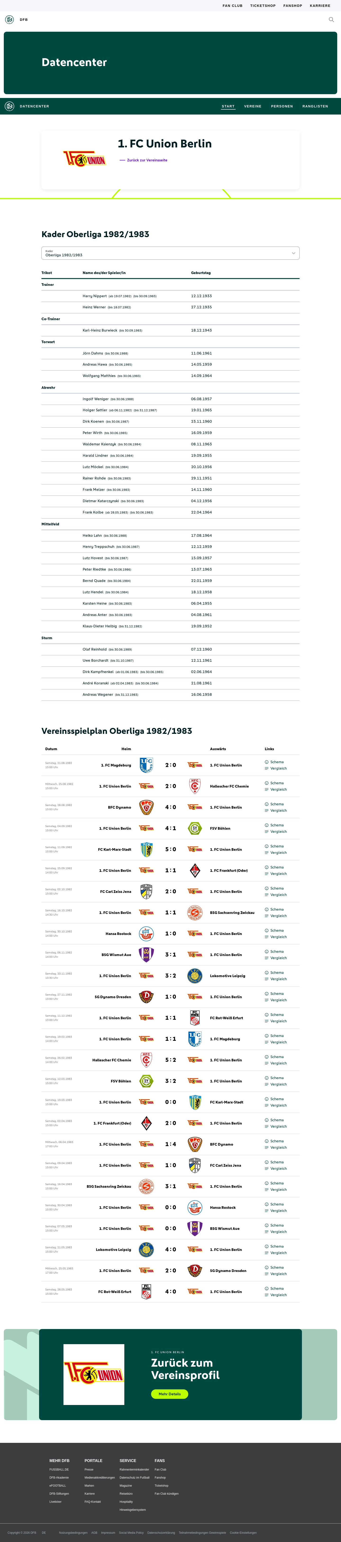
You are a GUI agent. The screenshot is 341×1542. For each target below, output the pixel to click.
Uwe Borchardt (95, 660)
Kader (49, 251)
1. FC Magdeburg (116, 765)
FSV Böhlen (220, 828)
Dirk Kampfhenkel (98, 672)
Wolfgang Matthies (99, 376)
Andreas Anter (95, 615)
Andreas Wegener (98, 694)
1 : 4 (170, 1144)
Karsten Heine (95, 603)
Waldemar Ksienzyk (99, 444)
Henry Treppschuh (98, 547)
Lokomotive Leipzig (227, 976)
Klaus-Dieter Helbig (100, 626)
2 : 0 (170, 765)
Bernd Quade (94, 581)
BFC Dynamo (119, 807)
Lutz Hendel (93, 592)
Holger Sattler (95, 410)
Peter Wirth (92, 433)
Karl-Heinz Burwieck (100, 330)
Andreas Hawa (95, 364)
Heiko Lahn (92, 535)
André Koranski (96, 683)
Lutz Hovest (93, 558)
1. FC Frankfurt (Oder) (229, 871)
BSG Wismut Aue (116, 955)
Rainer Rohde (94, 478)
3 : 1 (170, 955)
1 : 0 (170, 934)
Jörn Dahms (93, 353)
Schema (274, 762)
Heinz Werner (94, 307)
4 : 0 (170, 807)
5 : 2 (170, 1060)
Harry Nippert (95, 296)
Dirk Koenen (93, 421)
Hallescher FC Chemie (229, 786)
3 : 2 (170, 976)
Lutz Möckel (93, 467)
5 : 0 (170, 849)
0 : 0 (170, 1102)
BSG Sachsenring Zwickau (232, 913)
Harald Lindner (95, 455)
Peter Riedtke (94, 569)
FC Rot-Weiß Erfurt (226, 1018)
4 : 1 (170, 828)
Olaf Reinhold (95, 649)
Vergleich (276, 769)
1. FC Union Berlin (226, 765)
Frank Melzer (94, 490)
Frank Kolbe (93, 512)
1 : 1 (170, 870)
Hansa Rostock (118, 934)
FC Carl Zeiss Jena (115, 892)
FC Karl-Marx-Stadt (114, 849)
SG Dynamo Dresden (113, 997)
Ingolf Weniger (96, 399)
